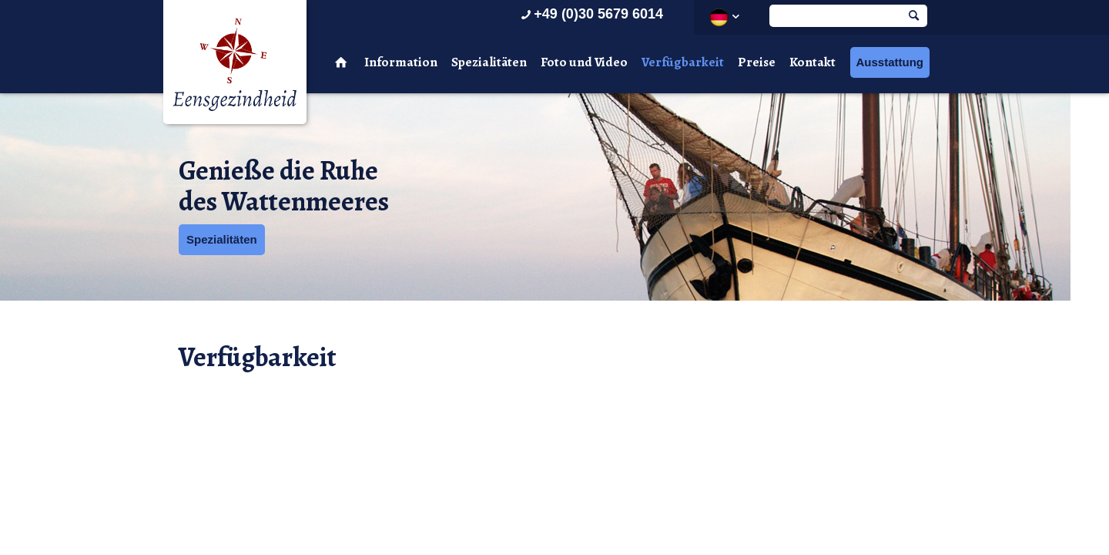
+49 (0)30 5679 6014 (590, 14)
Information (400, 62)
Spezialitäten (489, 62)
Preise (757, 62)
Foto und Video (584, 62)
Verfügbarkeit (683, 62)
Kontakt (812, 62)
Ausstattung (890, 62)
